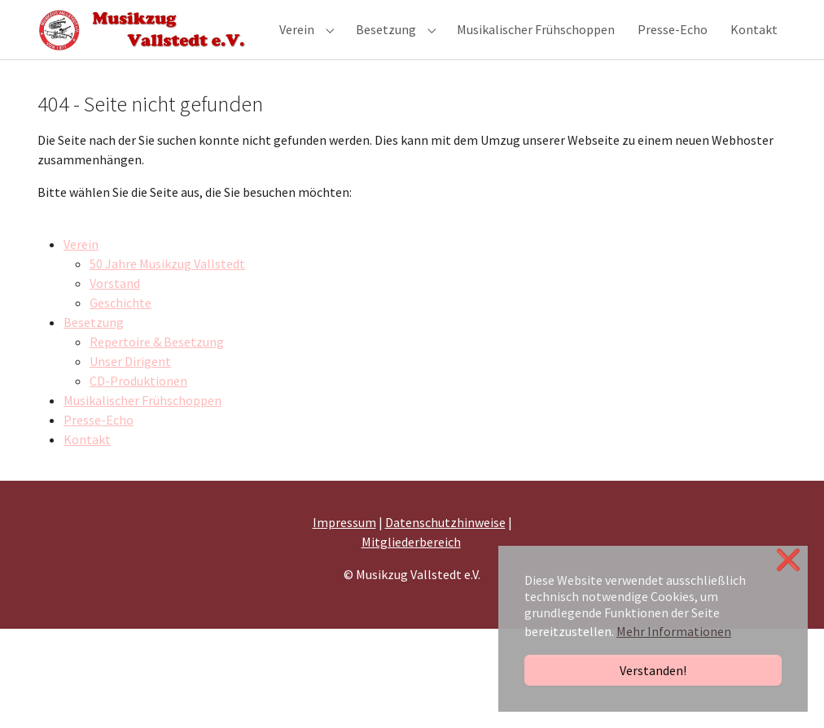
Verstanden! (653, 670)
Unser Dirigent (130, 383)
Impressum (344, 544)
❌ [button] (788, 560)
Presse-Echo (99, 442)
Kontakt (87, 461)
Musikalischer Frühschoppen (142, 422)
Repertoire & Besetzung (157, 363)
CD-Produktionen (138, 403)
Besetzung (94, 344)
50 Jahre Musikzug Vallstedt (167, 285)
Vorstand (115, 305)
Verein (81, 266)
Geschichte (120, 324)
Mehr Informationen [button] (673, 631)
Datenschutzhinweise (445, 544)
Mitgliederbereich (411, 564)
